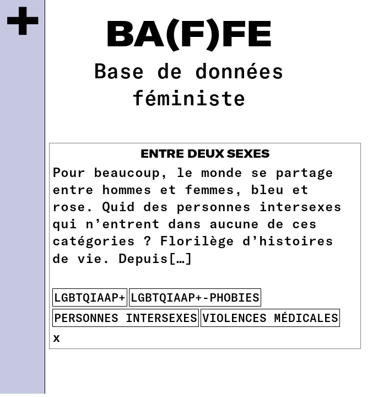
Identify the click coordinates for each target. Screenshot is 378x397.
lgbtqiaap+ (90, 297)
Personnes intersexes (125, 317)
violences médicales (270, 317)
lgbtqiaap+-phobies (195, 297)
